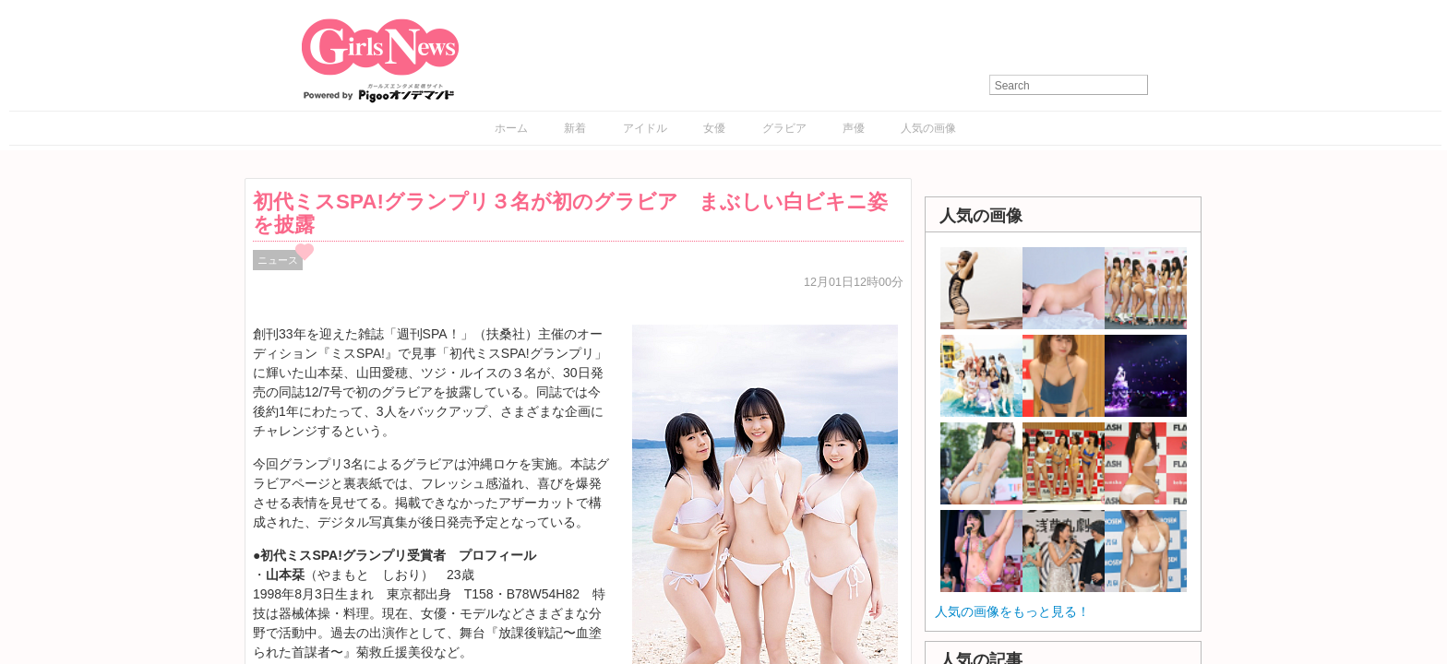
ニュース (277, 260)
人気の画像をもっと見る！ (1012, 611)
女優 (714, 128)
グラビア (784, 128)
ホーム (511, 128)
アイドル (645, 128)
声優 (854, 128)
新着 (575, 128)
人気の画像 (928, 128)
